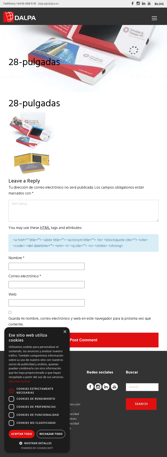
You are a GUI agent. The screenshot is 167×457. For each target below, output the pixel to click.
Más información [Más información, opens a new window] (19, 381)
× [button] (64, 332)
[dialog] (37, 390)
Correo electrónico (24, 276)
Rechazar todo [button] (50, 434)
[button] (37, 443)
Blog (159, 4)
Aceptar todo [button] (21, 434)
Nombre (16, 258)
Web (12, 295)
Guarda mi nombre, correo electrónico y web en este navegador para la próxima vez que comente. (79, 321)
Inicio (12, 71)
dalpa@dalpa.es (48, 3)
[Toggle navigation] (154, 18)
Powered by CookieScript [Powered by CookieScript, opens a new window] (37, 448)
